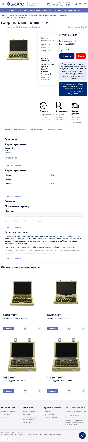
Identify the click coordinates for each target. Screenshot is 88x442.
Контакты (4, 417)
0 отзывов (10, 27)
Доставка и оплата (8, 412)
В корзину (66, 56)
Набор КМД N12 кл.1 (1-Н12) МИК (15, 381)
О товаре (6, 129)
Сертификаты (49, 414)
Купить (81, 56)
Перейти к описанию (45, 78)
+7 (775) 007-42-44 (75, 407)
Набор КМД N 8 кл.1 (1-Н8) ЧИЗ (58, 318)
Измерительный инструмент (48, 15)
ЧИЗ (74, 41)
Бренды (47, 412)
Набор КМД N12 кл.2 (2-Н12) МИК (59, 381)
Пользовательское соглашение (29, 421)
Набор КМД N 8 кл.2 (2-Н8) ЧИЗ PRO (14, 18)
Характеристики (20, 129)
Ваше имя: (10, 211)
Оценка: (8, 221)
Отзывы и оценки (37, 129)
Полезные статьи (50, 417)
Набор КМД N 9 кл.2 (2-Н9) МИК (15, 318)
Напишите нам (74, 416)
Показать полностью (13, 165)
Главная (3, 15)
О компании (5, 414)
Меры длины (63, 15)
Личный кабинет (29, 412)
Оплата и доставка (55, 129)
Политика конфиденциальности (30, 415)
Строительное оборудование (18, 15)
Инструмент (33, 15)
